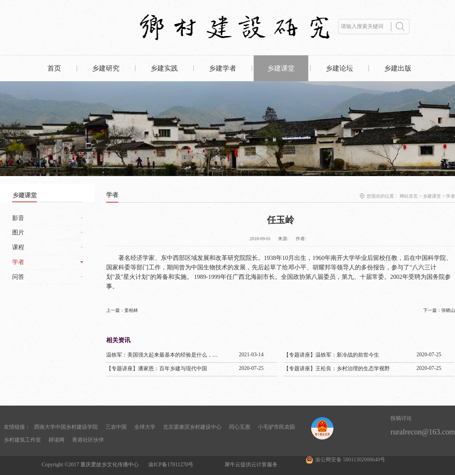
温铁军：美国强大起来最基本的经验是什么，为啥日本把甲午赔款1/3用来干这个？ (202, 355)
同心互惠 (239, 427)
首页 (54, 68)
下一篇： (439, 310)
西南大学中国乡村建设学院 (66, 427)
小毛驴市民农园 (276, 427)
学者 (450, 196)
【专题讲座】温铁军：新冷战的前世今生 (331, 355)
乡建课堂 (432, 196)
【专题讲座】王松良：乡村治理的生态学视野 (337, 368)
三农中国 (116, 427)
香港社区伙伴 (88, 440)
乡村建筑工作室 (22, 440)
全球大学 (144, 427)
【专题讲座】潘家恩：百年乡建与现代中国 (156, 368)
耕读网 (56, 440)
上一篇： (122, 310)
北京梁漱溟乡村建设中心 (192, 427)
